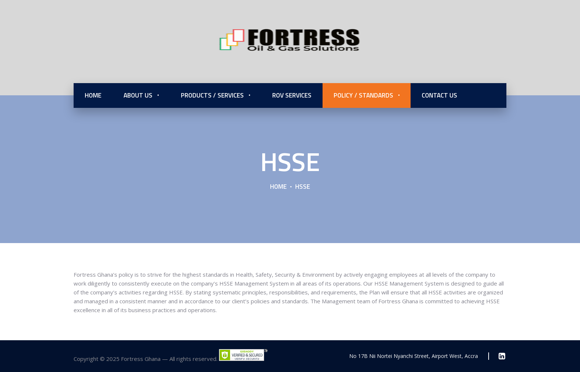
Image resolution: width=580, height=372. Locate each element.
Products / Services (212, 95)
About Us (138, 95)
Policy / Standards (363, 95)
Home (93, 95)
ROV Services (291, 95)
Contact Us (439, 95)
